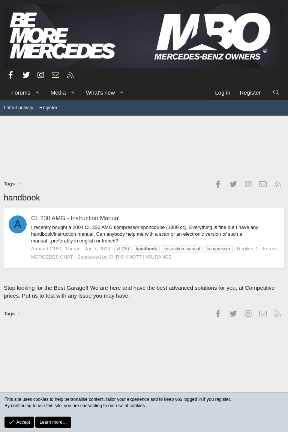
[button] (37, 92)
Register (48, 107)
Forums (20, 92)
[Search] (276, 92)
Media (58, 92)
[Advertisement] (144, 147)
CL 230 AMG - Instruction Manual (75, 218)
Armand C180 (46, 248)
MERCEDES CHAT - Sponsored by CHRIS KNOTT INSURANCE (101, 257)
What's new (100, 92)
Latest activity (18, 107)
